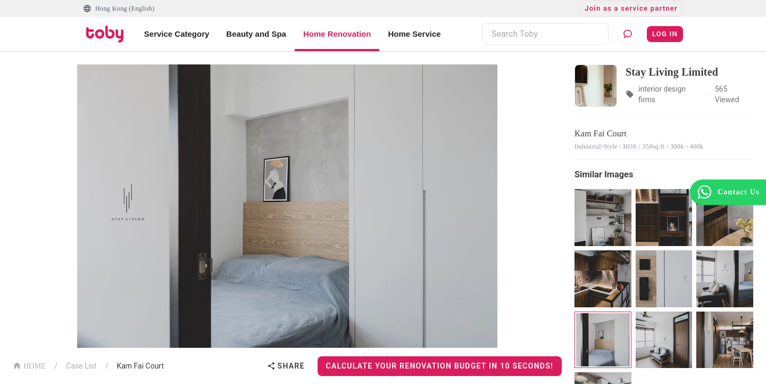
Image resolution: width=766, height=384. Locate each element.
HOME (29, 365)
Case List (81, 366)
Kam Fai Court (140, 366)
